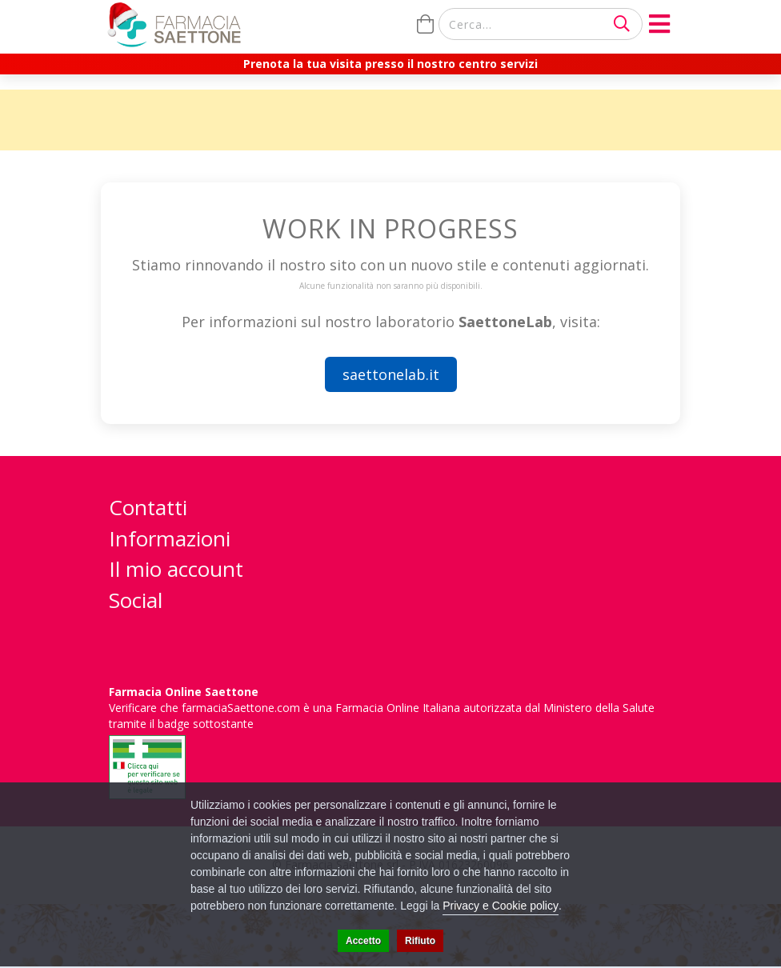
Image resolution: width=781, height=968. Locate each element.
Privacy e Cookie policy (501, 905)
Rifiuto (420, 940)
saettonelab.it (390, 374)
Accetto (363, 940)
